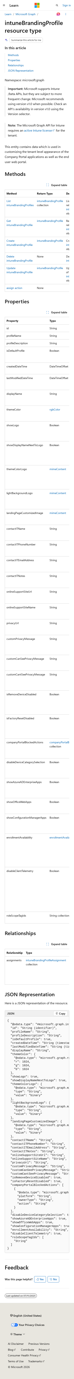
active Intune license (38, 130)
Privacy (43, 1349)
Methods (13, 55)
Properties (14, 60)
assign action (14, 288)
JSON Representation (21, 70)
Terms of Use (15, 1361)
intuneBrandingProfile (50, 201)
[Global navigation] (4, 5)
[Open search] (57, 5)
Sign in (67, 5)
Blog (10, 1349)
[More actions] (65, 14)
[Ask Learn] (58, 14)
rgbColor (55, 409)
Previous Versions (39, 1344)
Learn (8, 14)
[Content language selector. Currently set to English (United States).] (26, 1316)
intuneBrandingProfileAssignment (46, 960)
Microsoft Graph (26, 14)
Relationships (16, 65)
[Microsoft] (37, 5)
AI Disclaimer (16, 1344)
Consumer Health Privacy (23, 1355)
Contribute (27, 1349)
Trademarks (35, 1361)
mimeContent (58, 469)
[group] (37, 241)
